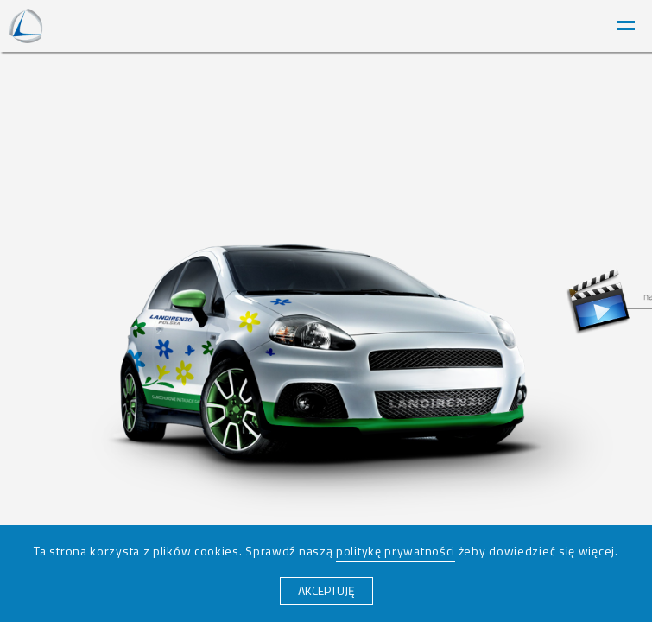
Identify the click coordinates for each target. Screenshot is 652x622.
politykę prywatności (395, 551)
